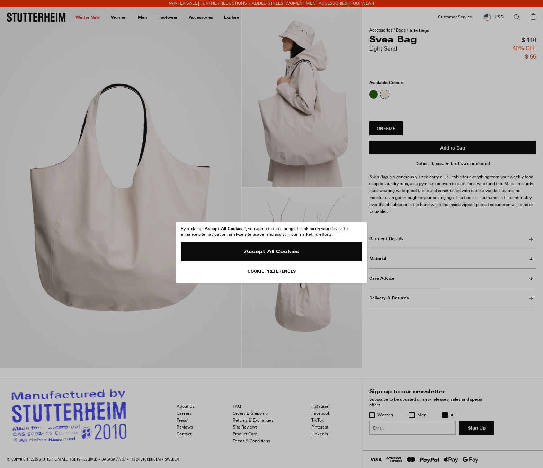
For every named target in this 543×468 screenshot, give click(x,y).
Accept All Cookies (271, 252)
